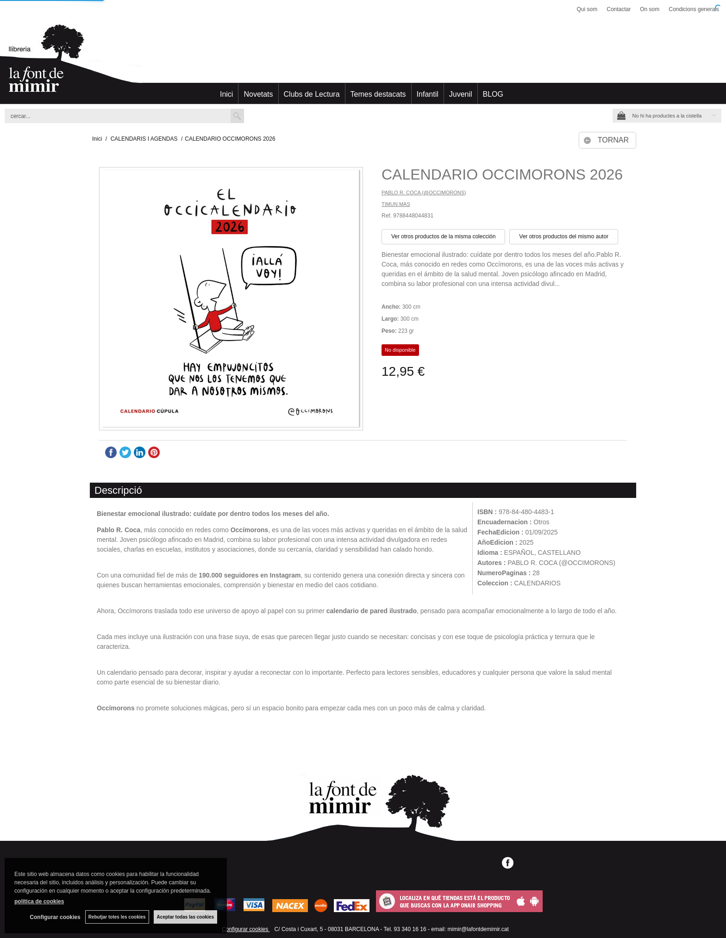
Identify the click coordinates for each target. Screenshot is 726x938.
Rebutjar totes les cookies (117, 916)
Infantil (427, 94)
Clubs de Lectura (312, 94)
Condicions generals (694, 9)
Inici (226, 94)
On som (649, 9)
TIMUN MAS (396, 204)
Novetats (258, 94)
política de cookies (39, 901)
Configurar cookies (245, 929)
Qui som (587, 9)
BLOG (493, 94)
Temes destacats (378, 94)
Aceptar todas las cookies (185, 916)
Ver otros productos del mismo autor (563, 236)
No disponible (400, 350)
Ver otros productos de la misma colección (443, 236)
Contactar (619, 9)
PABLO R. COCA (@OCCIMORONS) (424, 192)
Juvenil (460, 94)
